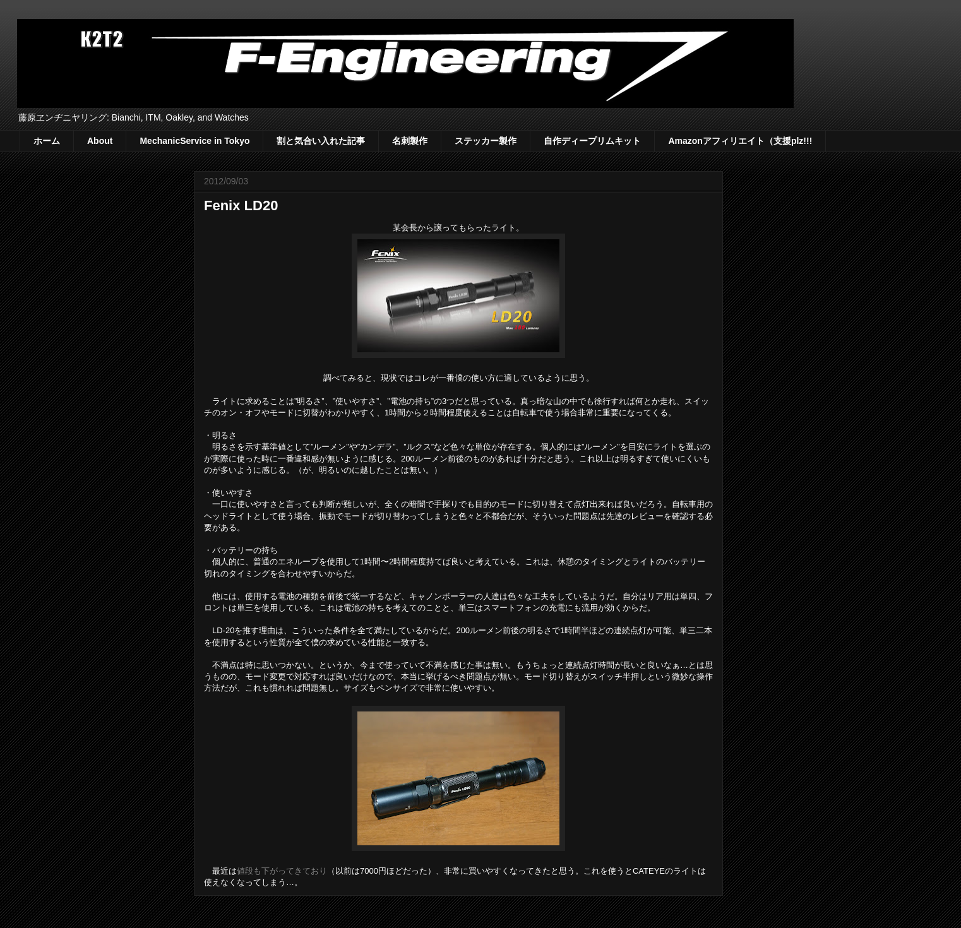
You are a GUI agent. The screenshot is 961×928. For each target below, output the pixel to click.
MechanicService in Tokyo (194, 141)
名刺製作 (409, 141)
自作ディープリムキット (592, 141)
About (99, 141)
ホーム (46, 141)
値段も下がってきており (282, 871)
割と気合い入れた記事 (321, 141)
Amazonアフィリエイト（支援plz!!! (740, 141)
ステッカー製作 (485, 141)
